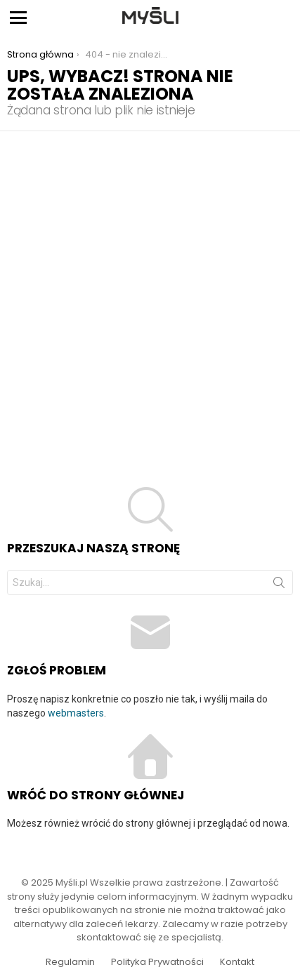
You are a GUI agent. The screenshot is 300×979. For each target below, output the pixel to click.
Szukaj (279, 585)
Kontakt (237, 962)
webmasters (76, 713)
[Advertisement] (150, 288)
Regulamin (70, 962)
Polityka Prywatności (157, 962)
